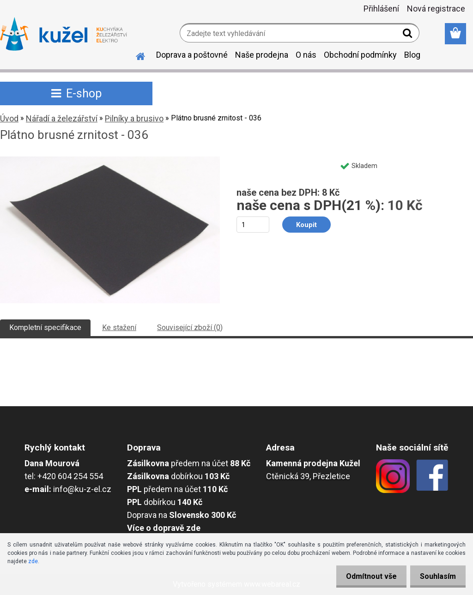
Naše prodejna (261, 55)
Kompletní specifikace (45, 327)
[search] (408, 35)
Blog (412, 55)
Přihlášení (381, 8)
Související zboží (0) (190, 327)
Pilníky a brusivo (134, 118)
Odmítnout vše (365, 576)
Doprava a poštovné (192, 55)
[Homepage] (135, 55)
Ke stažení (119, 327)
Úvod (9, 118)
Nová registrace (436, 8)
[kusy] (252, 224)
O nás (306, 55)
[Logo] (63, 34)
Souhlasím (436, 576)
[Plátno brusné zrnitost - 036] (110, 160)
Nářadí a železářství (61, 118)
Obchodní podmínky (360, 55)
